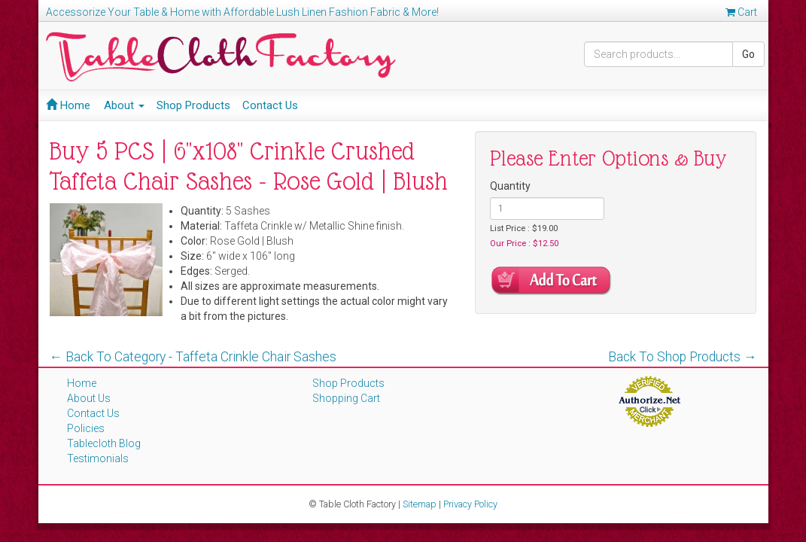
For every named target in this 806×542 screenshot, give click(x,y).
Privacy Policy (470, 504)
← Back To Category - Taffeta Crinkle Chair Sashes (193, 356)
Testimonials (98, 458)
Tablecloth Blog (104, 443)
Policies (86, 428)
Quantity (510, 186)
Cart (741, 12)
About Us (89, 398)
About (124, 105)
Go (748, 54)
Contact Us (270, 105)
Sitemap (419, 504)
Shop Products (193, 105)
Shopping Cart (346, 398)
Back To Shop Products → (682, 356)
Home (68, 105)
